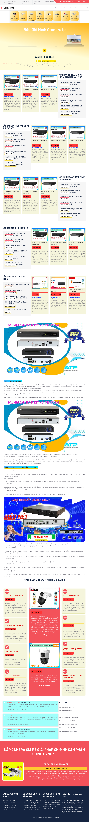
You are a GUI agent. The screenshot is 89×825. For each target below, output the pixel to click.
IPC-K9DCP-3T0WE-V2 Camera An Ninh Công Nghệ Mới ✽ (73, 649)
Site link (57, 817)
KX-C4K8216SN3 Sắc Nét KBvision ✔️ (57, 290)
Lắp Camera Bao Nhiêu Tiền (66, 707)
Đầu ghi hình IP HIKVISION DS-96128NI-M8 (30, 90)
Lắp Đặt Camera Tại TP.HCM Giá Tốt (68, 717)
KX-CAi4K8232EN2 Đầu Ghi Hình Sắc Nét (76, 290)
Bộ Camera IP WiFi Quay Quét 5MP (14, 625)
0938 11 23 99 (81, 1)
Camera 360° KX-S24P (11, 651)
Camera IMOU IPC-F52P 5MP (71, 596)
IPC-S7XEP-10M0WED (44, 685)
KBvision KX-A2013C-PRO (12, 676)
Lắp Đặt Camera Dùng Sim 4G (67, 727)
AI (36, 61)
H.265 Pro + (48, 61)
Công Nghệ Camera (39, 7)
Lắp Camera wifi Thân (9, 805)
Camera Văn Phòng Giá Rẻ (31, 810)
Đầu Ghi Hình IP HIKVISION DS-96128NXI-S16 (12, 90)
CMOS (39, 61)
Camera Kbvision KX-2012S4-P (14, 596)
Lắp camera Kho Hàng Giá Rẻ (31, 807)
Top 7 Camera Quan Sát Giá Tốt (67, 721)
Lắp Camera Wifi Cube (9, 800)
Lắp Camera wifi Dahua (10, 807)
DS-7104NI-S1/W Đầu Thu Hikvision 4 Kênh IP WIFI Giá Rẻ (16, 304)
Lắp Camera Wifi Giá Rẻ (60, 7)
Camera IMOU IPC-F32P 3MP (71, 622)
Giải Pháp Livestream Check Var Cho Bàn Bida (18, 724)
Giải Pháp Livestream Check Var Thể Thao (17, 736)
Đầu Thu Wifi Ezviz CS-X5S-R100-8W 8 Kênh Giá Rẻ (15, 297)
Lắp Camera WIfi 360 (9, 803)
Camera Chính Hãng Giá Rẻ (38, 817)
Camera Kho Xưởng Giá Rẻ (31, 803)
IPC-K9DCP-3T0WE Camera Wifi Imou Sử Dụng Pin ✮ (72, 676)
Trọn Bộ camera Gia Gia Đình (32, 800)
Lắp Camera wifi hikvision (10, 810)
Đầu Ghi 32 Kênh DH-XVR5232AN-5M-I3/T (71, 107)
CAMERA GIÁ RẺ (7, 8)
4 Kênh (54, 61)
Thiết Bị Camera (80, 7)
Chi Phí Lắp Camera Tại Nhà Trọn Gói (68, 714)
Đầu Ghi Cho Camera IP (10, 64)
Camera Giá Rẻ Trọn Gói (71, 7)
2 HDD (43, 61)
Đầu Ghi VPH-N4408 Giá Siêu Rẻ (15, 311)
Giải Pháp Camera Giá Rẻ (13, 702)
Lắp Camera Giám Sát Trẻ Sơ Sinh (68, 731)
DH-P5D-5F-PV (44, 639)
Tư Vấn (86, 7)
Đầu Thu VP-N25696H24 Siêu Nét (39, 290)
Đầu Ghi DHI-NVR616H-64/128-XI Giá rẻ (16, 286)
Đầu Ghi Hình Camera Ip (44, 57)
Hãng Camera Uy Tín (49, 7)
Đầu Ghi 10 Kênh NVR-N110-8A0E (48, 90)
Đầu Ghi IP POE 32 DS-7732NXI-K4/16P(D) (70, 113)
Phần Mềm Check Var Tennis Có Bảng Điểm (17, 709)
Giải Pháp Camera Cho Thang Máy (68, 724)
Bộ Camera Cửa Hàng (29, 805)
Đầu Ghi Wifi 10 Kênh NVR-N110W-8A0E (71, 101)
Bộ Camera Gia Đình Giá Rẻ (13, 291)
